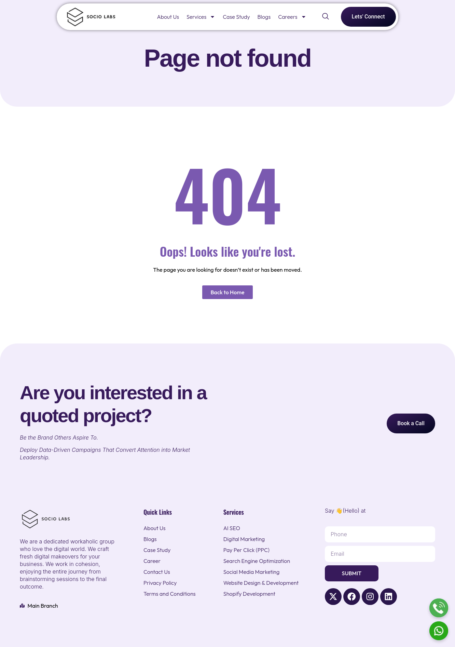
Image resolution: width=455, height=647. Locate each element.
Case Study (236, 16)
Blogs (264, 16)
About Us (168, 16)
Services (201, 17)
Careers (292, 17)
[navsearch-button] (325, 17)
